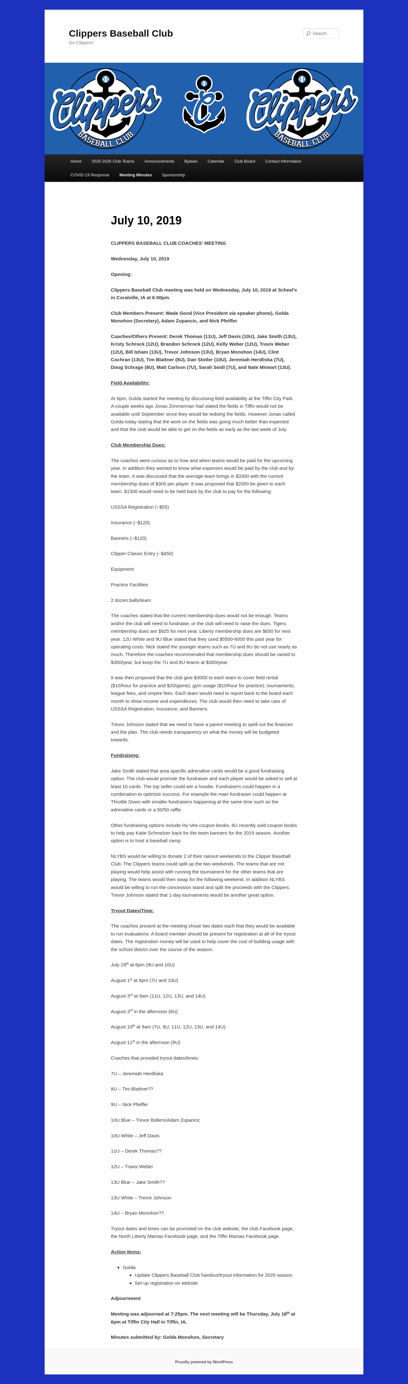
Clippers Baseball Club (121, 33)
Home (76, 161)
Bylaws (191, 161)
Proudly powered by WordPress (204, 1362)
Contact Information (283, 161)
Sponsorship (173, 175)
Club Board (244, 161)
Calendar (216, 161)
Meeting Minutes (136, 175)
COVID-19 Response (89, 175)
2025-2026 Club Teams (112, 161)
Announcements (159, 161)
